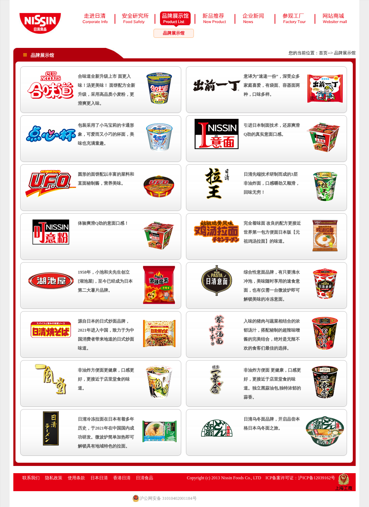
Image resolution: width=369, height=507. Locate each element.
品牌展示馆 (173, 33)
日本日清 (99, 477)
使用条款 (76, 477)
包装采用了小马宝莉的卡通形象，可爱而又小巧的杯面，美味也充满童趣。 (106, 134)
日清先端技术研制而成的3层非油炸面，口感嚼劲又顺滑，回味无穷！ (272, 183)
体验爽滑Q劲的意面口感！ (103, 223)
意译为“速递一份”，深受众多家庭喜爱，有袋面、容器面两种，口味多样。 (272, 85)
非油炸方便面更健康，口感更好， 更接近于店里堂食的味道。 (106, 379)
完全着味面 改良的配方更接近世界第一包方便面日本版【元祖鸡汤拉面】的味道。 (272, 232)
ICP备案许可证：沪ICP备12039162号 (300, 477)
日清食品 (144, 477)
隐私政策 (53, 477)
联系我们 (31, 477)
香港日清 (121, 477)
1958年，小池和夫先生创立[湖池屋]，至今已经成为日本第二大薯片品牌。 (105, 281)
